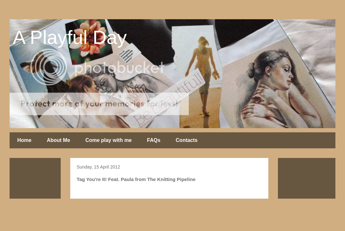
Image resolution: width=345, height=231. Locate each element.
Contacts (186, 140)
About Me (58, 140)
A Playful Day (70, 37)
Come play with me (108, 140)
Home (24, 140)
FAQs (153, 140)
